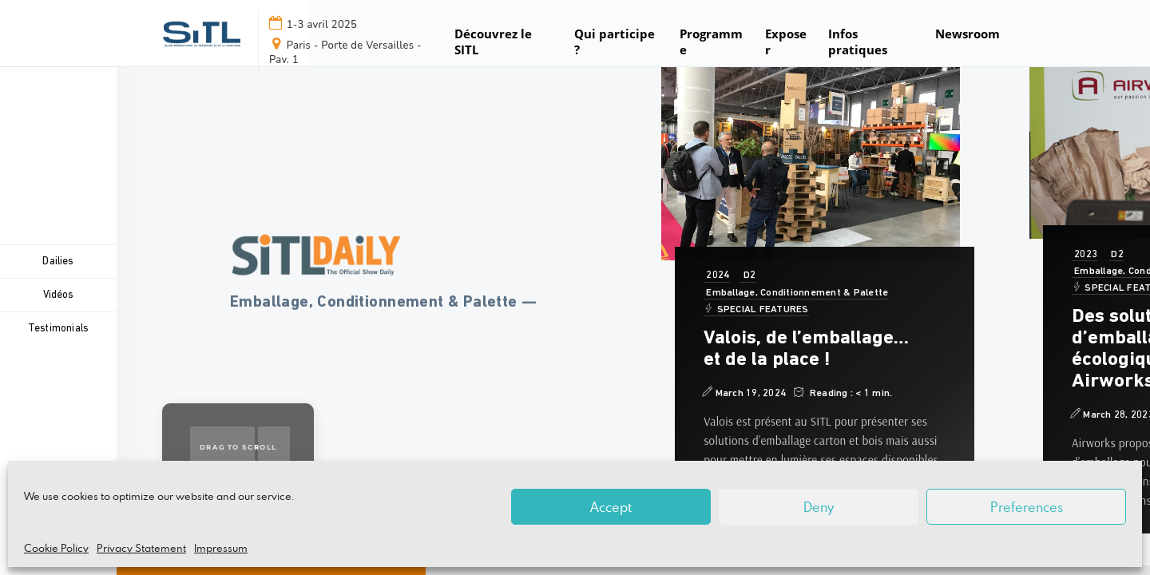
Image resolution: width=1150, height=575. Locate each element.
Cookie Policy (56, 548)
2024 (715, 275)
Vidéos (57, 295)
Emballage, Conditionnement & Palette (795, 293)
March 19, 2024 (743, 393)
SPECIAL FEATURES (755, 309)
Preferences (1026, 507)
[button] (968, 41)
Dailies (57, 261)
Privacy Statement (141, 548)
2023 (1083, 255)
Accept (611, 507)
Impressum (221, 548)
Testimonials (58, 328)
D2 (747, 275)
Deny (818, 507)
